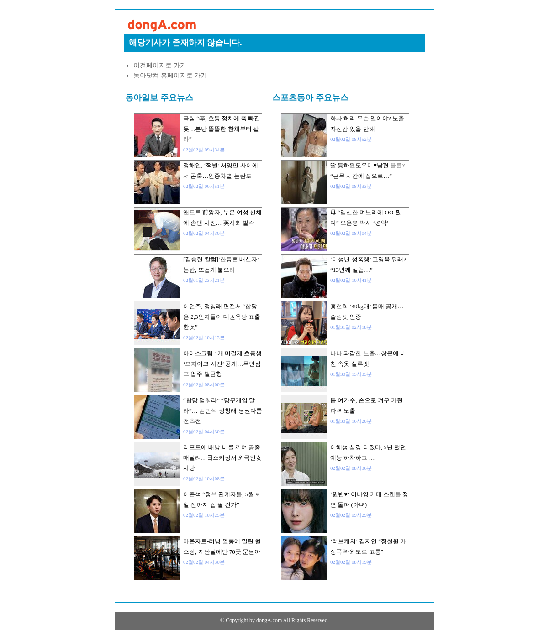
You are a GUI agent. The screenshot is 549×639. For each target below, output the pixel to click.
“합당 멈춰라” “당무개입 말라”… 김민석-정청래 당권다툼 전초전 (222, 410)
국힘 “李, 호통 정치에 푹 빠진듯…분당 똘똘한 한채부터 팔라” (221, 128)
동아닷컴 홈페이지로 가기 (170, 75)
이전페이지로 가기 (159, 65)
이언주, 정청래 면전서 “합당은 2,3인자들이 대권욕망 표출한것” (221, 316)
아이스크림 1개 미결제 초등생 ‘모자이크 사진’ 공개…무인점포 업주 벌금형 (222, 363)
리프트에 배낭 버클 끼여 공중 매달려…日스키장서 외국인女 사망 (222, 457)
